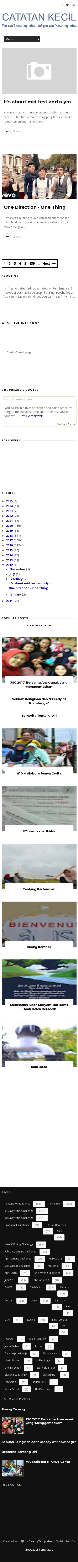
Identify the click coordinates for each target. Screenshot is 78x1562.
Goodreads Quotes (66, 424)
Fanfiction (10, 1382)
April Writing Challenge (18, 1258)
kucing (31, 1319)
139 (32, 263)
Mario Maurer (13, 1360)
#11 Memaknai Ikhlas (38, 831)
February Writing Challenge (20, 1251)
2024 (10, 506)
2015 (10, 550)
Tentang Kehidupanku (17, 1203)
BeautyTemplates (40, 1541)
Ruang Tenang (39, 625)
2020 (10, 526)
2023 (10, 511)
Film (68, 1306)
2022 (10, 516)
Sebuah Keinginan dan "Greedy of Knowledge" (39, 701)
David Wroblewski (31, 416)
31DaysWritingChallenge (19, 1211)
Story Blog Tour (46, 1367)
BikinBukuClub (37, 1339)
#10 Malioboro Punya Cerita (39, 773)
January (16, 594)
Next (46, 263)
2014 (10, 555)
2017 (10, 540)
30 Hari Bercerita (56, 1225)
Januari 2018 (39, 1382)
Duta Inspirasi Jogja (16, 1353)
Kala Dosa (39, 1067)
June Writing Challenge (47, 1273)
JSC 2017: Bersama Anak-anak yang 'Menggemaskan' (38, 684)
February (17, 579)
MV (64, 1325)
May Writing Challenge (18, 1266)
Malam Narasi (51, 1353)
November (18, 569)
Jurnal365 (54, 1203)
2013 (10, 560)
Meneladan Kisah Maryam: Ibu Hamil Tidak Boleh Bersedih (39, 1007)
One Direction (13, 1367)
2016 (10, 545)
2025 (10, 501)
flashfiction (36, 1287)
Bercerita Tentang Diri (39, 715)
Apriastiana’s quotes (18, 399)
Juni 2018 (10, 1280)
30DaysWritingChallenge (19, 1218)
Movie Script (12, 1389)
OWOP (8, 1287)
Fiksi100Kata (59, 1319)
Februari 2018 (40, 1280)
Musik (34, 1300)
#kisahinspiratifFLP (16, 1374)
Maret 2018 (55, 1258)
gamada (59, 1300)
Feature (9, 1339)
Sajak (60, 1231)
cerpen (9, 1300)
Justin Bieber (12, 1346)
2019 (10, 531)
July (13, 574)
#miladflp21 (50, 1374)
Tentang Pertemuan (39, 889)
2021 (10, 521)
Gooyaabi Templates (39, 1549)
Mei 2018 (53, 1266)
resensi (64, 1287)
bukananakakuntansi (17, 1225)
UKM (7, 1319)
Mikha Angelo (44, 1360)
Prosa (38, 1346)
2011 (10, 601)
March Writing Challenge (19, 1244)
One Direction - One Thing (35, 207)
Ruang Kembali (39, 947)
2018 (10, 535)
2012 (10, 565)
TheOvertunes (43, 1389)
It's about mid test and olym (37, 102)
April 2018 (11, 1273)
